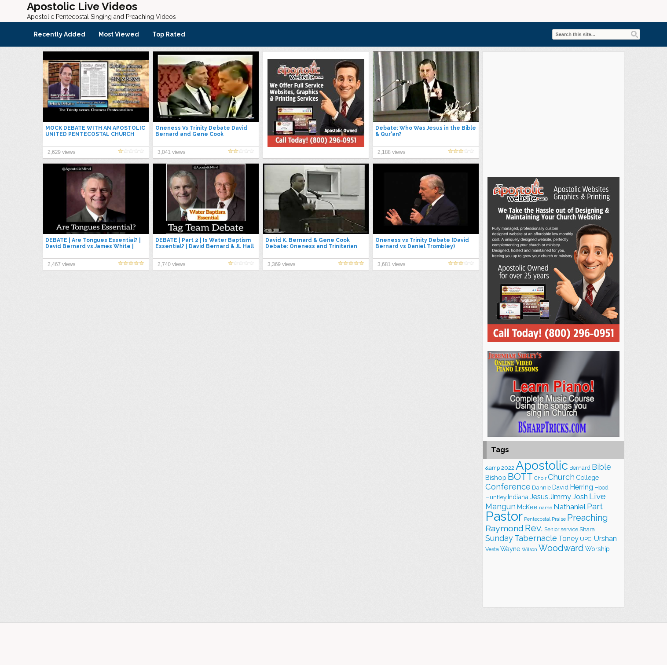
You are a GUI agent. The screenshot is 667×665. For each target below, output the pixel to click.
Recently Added (59, 34)
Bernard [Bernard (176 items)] (579, 467)
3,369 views (281, 264)
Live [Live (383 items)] (597, 496)
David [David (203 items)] (560, 487)
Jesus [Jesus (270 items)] (539, 497)
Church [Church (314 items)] (561, 477)
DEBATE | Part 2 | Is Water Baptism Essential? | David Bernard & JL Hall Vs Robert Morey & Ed (204, 246)
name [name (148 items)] (545, 507)
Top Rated (168, 34)
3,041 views (171, 152)
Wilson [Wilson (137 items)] (529, 549)
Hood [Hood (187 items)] (601, 487)
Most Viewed (119, 34)
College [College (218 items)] (587, 477)
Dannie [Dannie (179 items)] (541, 487)
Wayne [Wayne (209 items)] (510, 548)
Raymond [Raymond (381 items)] (504, 528)
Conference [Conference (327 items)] (508, 486)
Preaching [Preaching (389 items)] (587, 517)
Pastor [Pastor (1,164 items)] (504, 516)
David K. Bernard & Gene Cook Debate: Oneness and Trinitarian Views (311, 246)
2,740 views (171, 264)
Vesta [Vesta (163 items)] (492, 549)
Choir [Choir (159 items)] (540, 478)
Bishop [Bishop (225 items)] (495, 477)
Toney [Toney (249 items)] (568, 538)
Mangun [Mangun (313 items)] (500, 506)
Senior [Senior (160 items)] (551, 529)
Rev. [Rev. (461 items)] (534, 527)
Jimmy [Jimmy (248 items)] (560, 497)
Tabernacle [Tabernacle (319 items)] (535, 538)
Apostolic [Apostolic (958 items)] (542, 465)
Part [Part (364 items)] (595, 506)
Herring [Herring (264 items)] (581, 487)
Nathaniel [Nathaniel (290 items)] (569, 506)
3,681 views (391, 264)
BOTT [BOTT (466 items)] (520, 476)
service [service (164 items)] (569, 529)
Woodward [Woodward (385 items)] (561, 548)
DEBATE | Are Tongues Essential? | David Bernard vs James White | (93, 243)
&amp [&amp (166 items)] (492, 467)
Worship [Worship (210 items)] (597, 548)
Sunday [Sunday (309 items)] (499, 538)
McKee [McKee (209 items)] (527, 507)
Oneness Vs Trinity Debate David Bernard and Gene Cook (201, 131)
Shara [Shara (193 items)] (587, 529)
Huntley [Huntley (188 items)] (495, 497)
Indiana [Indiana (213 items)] (518, 497)
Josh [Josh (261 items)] (580, 497)
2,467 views (61, 264)
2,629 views (61, 152)
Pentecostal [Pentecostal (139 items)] (537, 519)
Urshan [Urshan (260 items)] (605, 538)
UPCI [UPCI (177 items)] (586, 539)
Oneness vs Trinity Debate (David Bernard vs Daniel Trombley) (422, 243)
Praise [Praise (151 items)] (559, 519)
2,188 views (391, 152)
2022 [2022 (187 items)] (507, 467)
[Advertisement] (553, 113)
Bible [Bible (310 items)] (601, 466)
